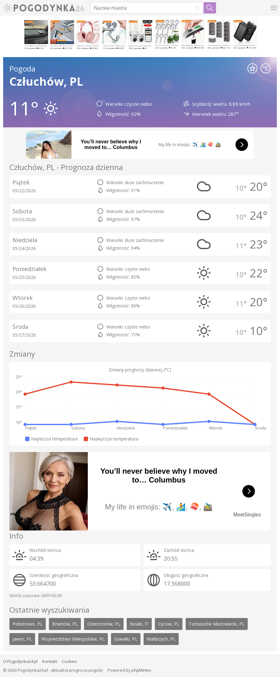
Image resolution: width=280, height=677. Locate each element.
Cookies (69, 661)
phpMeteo (141, 670)
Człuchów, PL (46, 81)
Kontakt (49, 661)
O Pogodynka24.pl (20, 661)
